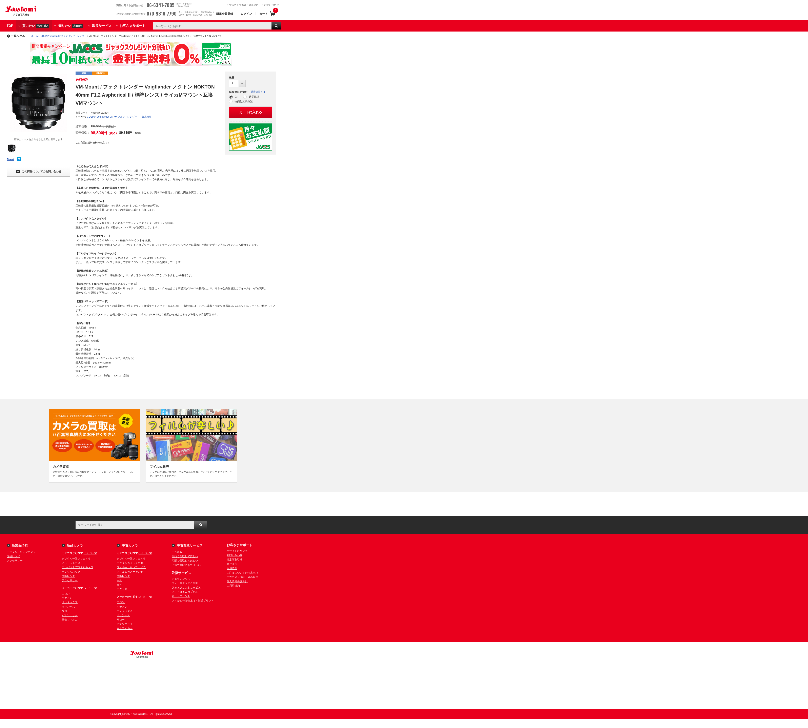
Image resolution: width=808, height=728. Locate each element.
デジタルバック (71, 571)
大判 (119, 584)
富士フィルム (70, 619)
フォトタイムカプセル (185, 591)
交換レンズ (13, 556)
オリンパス (68, 606)
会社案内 (232, 563)
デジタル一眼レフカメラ (21, 551)
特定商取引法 (234, 559)
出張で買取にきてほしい (186, 565)
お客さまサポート (132, 25)
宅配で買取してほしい (185, 560)
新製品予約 (20, 545)
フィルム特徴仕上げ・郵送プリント (193, 600)
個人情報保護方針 (237, 581)
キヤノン (67, 597)
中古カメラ (130, 545)
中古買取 (177, 551)
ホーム (34, 36)
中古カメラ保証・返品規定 (243, 4)
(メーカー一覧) (90, 588)
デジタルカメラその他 (130, 563)
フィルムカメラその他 (130, 571)
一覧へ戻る (16, 36)
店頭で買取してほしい (185, 556)
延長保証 (254, 96)
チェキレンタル (181, 578)
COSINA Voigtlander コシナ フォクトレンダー (63, 36)
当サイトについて (237, 550)
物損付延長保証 (244, 101)
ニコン (66, 593)
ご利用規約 (233, 585)
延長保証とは (258, 91)
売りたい (70, 26)
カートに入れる (250, 112)
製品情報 (147, 116)
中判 (119, 580)
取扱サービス (102, 25)
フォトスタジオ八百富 (185, 583)
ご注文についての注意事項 (242, 572)
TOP (10, 25)
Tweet (10, 159)
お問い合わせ (271, 4)
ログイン (246, 13)
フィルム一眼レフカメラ (131, 567)
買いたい (35, 26)
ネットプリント (181, 596)
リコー (66, 610)
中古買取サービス (190, 545)
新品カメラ (75, 545)
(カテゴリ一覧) (90, 553)
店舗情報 (232, 568)
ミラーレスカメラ (72, 563)
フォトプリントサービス (186, 587)
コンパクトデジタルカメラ (77, 567)
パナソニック (70, 615)
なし (237, 96)
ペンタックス (70, 602)
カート (263, 13)
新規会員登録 (224, 13)
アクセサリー (15, 560)
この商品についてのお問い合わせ (38, 171)
